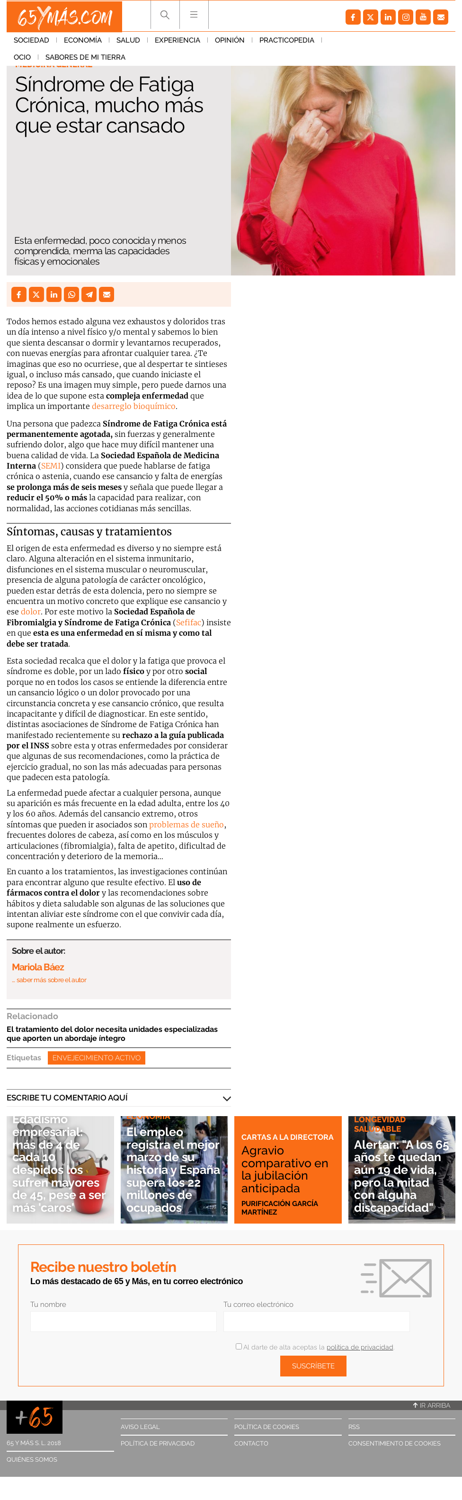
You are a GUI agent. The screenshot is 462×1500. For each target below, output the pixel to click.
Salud (128, 42)
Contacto (251, 1443)
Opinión (230, 42)
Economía (83, 42)
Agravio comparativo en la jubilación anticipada (286, 1169)
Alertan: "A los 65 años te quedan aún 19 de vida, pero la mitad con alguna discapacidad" (400, 1169)
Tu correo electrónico (258, 1304)
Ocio (337, 42)
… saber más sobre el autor (49, 980)
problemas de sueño (186, 824)
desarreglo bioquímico (134, 406)
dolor (31, 611)
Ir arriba (431, 1405)
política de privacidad (360, 1347)
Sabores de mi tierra (401, 42)
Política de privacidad (158, 1443)
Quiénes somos (32, 1459)
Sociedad (31, 42)
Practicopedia (286, 42)
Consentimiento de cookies (394, 1443)
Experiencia (177, 42)
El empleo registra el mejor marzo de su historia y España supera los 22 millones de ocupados (173, 1169)
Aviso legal (140, 1426)
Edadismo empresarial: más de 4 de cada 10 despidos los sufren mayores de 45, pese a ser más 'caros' (59, 1162)
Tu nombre (48, 1304)
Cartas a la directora (265, 1132)
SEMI (51, 465)
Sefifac (188, 622)
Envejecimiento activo (97, 1058)
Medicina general (53, 64)
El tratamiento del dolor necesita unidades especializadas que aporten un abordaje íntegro (112, 1034)
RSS (354, 1426)
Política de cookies (266, 1426)
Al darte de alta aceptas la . (315, 1347)
